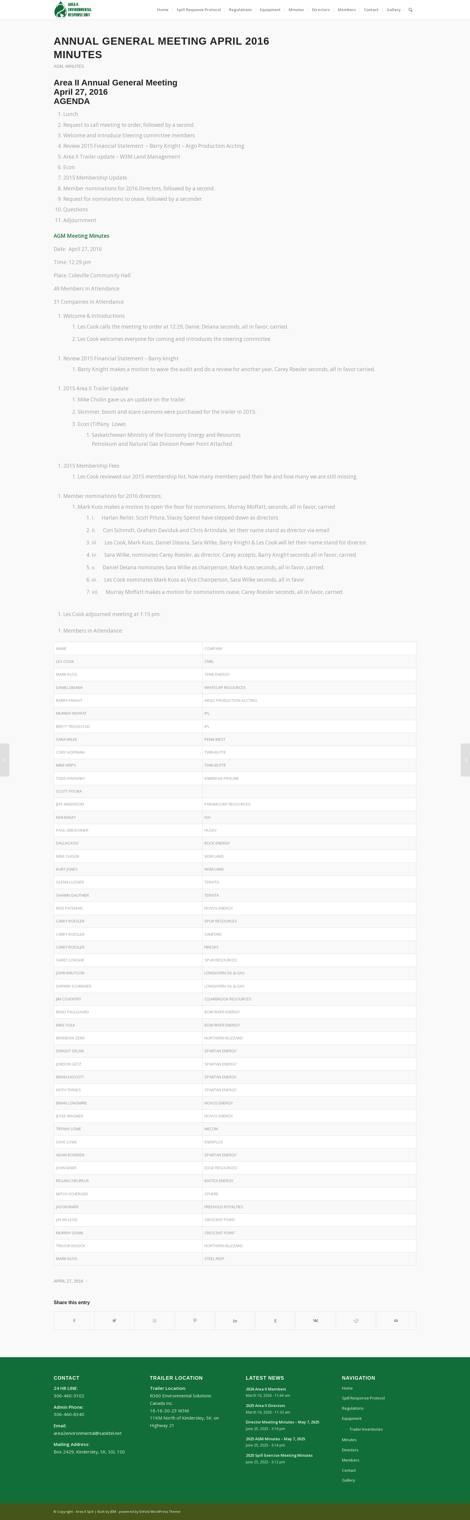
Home (347, 1388)
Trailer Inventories (366, 1429)
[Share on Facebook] (74, 1321)
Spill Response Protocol (363, 1398)
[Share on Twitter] (114, 1321)
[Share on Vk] (315, 1321)
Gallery (348, 1480)
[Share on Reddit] (356, 1321)
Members (350, 1460)
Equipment (351, 1418)
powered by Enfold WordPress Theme (149, 1511)
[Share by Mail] (396, 1321)
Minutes (74, 66)
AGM (58, 66)
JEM (113, 1511)
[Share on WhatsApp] (154, 1321)
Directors (350, 1450)
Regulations (353, 1408)
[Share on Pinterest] (195, 1321)
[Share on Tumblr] (275, 1321)
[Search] (410, 9)
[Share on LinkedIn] (235, 1321)
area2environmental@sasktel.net (88, 1433)
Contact (349, 1470)
